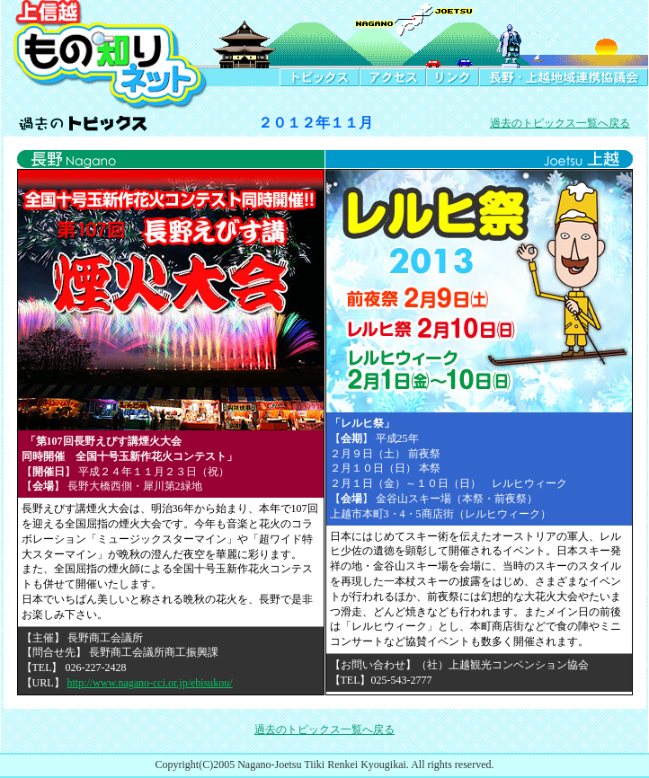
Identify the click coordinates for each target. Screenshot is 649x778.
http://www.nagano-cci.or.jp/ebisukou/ (150, 682)
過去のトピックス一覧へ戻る (560, 123)
